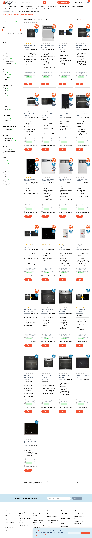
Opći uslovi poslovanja (80, 513)
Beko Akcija (14, 11)
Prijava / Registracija (77, 2)
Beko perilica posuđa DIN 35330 (65, 180)
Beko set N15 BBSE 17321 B (64, 46)
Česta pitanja (22, 516)
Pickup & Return (65, 526)
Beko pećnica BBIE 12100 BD (29, 46)
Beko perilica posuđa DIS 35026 (82, 180)
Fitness (73, 6)
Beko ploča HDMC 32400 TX (29, 180)
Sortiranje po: (28, 19)
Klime (4, 6)
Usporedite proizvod (30, 80)
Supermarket (21, 9)
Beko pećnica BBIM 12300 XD (64, 376)
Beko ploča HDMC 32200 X (64, 114)
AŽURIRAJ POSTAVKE (74, 533)
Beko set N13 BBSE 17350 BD (47, 114)
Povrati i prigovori (65, 516)
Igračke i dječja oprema (8, 9)
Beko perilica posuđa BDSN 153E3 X (47, 180)
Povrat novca (64, 521)
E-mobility (80, 6)
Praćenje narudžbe (63, 2)
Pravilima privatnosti (45, 534)
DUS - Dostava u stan (38, 518)
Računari (21, 6)
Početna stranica (6, 11)
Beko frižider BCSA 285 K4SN (82, 247)
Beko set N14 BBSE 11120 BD (29, 247)
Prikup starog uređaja (38, 525)
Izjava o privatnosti (79, 516)
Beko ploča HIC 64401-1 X (82, 376)
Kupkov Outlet (48, 9)
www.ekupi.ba (38, 530)
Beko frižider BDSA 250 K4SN (65, 247)
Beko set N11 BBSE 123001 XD (81, 310)
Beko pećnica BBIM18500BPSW (29, 376)
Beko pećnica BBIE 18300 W (29, 114)
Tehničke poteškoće (24, 522)
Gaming (37, 6)
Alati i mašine (52, 6)
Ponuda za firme (23, 525)
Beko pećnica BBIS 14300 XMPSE (46, 376)
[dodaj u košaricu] (28, 84)
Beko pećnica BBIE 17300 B (81, 46)
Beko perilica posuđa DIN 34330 (47, 46)
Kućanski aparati (12, 6)
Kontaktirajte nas (78, 519)
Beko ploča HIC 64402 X (30, 442)
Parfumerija (30, 9)
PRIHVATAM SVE (85, 533)
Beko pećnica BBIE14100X (62, 310)
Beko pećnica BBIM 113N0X (81, 114)
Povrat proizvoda (65, 518)
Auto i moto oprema (63, 6)
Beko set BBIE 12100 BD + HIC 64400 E (30, 310)
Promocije (39, 9)
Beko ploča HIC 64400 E (47, 247)
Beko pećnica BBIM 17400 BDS (47, 310)
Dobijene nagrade (10, 527)
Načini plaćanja (51, 513)
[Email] (59, 498)
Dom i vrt (43, 6)
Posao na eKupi (9, 525)
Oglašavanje (8, 530)
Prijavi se (77, 498)
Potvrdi (6, 37)
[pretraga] (44, 2)
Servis (62, 523)
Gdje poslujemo (9, 522)
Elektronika (29, 6)
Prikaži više (6, 184)
